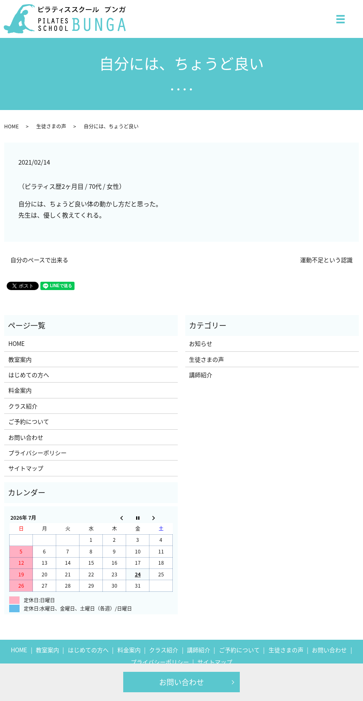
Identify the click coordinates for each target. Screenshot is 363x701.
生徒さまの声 (51, 126)
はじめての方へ (28, 375)
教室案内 (20, 359)
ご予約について (28, 421)
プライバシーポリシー (37, 452)
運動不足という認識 (326, 260)
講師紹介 (200, 375)
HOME (11, 126)
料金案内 (20, 390)
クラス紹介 (22, 406)
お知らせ (200, 343)
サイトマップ (25, 468)
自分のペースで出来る (39, 260)
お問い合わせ (181, 682)
